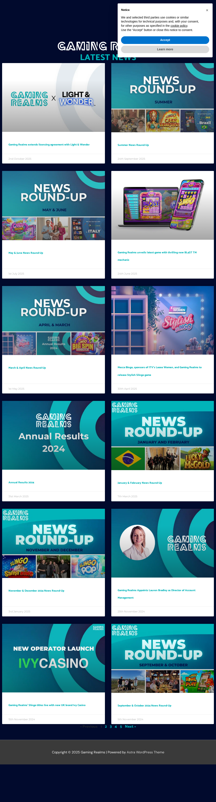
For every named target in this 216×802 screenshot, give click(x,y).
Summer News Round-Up (148, 144)
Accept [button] (165, 781)
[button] (202, 9)
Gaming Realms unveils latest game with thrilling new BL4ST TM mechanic (161, 267)
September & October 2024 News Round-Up (158, 738)
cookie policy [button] (178, 767)
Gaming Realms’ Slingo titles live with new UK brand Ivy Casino (48, 738)
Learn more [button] (165, 790)
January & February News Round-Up (161, 504)
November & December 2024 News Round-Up (50, 616)
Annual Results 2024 (33, 504)
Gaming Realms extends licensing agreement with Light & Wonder (49, 148)
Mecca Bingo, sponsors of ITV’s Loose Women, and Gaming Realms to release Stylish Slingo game (161, 389)
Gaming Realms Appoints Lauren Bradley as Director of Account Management (157, 619)
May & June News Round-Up (42, 259)
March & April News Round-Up (45, 382)
